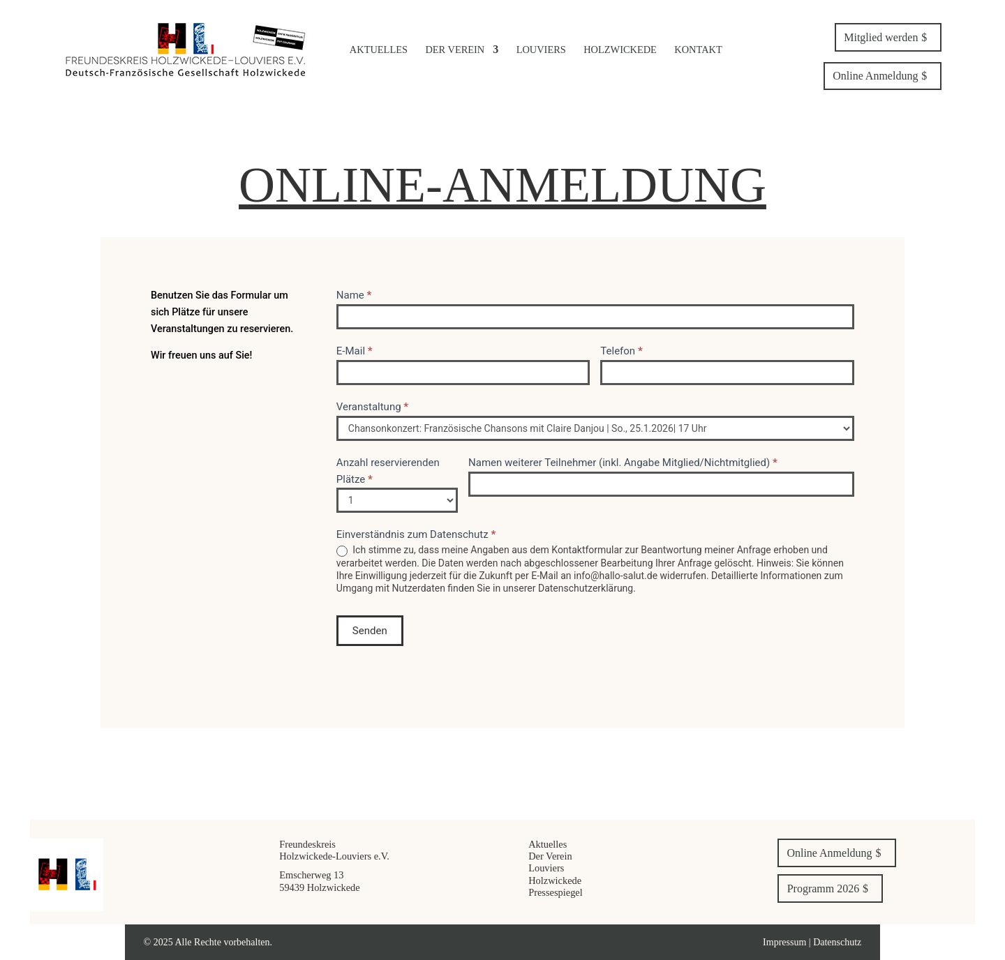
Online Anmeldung (875, 76)
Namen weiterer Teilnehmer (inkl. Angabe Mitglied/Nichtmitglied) (622, 462)
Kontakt (698, 49)
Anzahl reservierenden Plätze (388, 471)
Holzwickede (620, 49)
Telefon (621, 351)
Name (354, 295)
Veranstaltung (372, 406)
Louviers (541, 49)
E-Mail (354, 351)
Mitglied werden (881, 37)
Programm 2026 (823, 888)
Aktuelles (379, 49)
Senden (369, 630)
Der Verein (454, 49)
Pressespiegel (555, 892)
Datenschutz (837, 942)
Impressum (786, 942)
